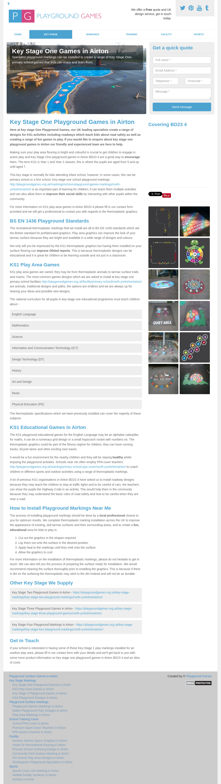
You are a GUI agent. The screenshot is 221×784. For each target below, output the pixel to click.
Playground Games (199, 676)
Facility (166, 34)
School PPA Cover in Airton (30, 723)
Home (18, 34)
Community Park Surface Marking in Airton (40, 753)
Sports (199, 34)
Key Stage (51, 34)
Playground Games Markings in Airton (37, 706)
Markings (92, 34)
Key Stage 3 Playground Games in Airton (39, 693)
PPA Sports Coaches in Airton (32, 732)
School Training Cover (24, 719)
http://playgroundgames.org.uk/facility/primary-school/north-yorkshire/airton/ (92, 281)
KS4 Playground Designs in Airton (34, 697)
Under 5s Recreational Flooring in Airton (39, 745)
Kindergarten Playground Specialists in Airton (42, 762)
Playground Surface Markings (29, 702)
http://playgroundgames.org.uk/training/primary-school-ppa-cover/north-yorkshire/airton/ (68, 466)
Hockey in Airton (23, 779)
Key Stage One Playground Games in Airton (41, 684)
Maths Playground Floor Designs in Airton (40, 710)
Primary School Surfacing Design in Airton (40, 749)
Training (131, 34)
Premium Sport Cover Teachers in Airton (39, 727)
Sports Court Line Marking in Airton (35, 770)
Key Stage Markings (22, 680)
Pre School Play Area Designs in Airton (38, 758)
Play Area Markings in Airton (31, 715)
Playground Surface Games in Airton (33, 676)
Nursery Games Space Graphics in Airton (39, 740)
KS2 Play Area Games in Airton (33, 689)
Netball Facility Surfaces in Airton (34, 775)
